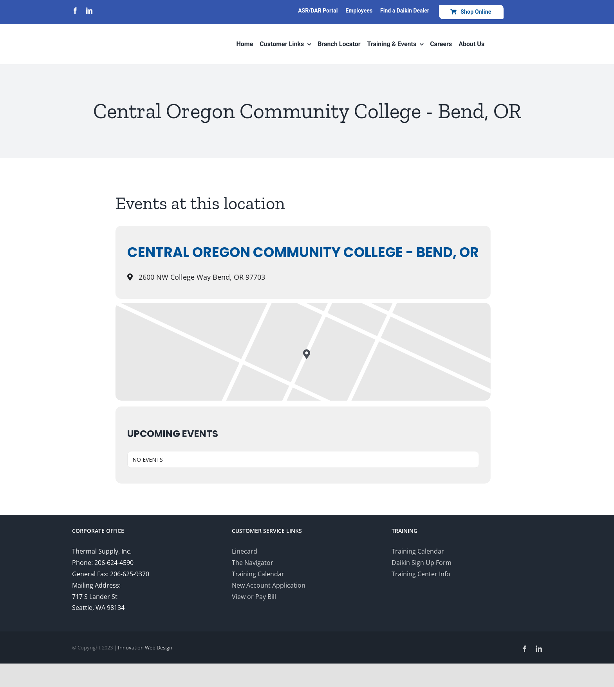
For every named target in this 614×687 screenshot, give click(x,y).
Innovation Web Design (145, 647)
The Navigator (252, 562)
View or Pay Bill (254, 596)
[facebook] (75, 10)
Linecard (244, 551)
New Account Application (268, 585)
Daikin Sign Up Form (421, 562)
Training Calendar (258, 574)
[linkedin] (89, 10)
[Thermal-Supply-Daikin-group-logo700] (105, 28)
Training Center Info (421, 574)
